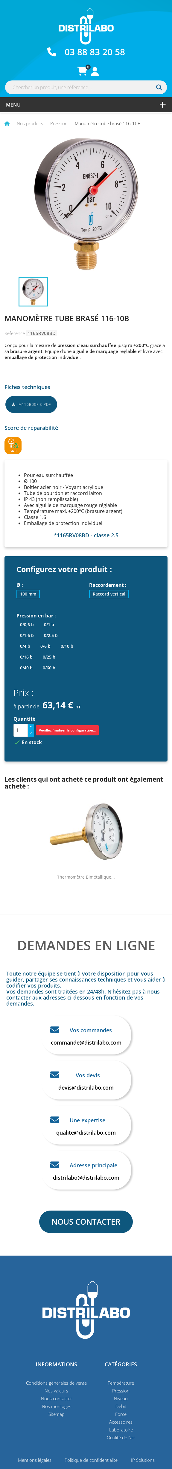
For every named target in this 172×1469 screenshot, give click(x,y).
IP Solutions (143, 1460)
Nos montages (56, 1406)
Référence (14, 333)
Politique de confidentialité (91, 1460)
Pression (121, 1391)
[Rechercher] (86, 87)
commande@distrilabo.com (86, 1042)
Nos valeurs (56, 1391)
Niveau (121, 1398)
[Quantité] (20, 730)
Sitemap (56, 1414)
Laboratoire (121, 1430)
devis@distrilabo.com (86, 1087)
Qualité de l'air (121, 1437)
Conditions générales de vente (56, 1383)
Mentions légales (34, 1460)
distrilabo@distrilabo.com (86, 1177)
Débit (120, 1406)
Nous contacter (56, 1398)
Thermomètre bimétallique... (86, 877)
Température (121, 1383)
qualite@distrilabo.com (86, 1132)
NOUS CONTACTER (86, 1221)
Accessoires (121, 1422)
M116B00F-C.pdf (31, 404)
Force (121, 1414)
